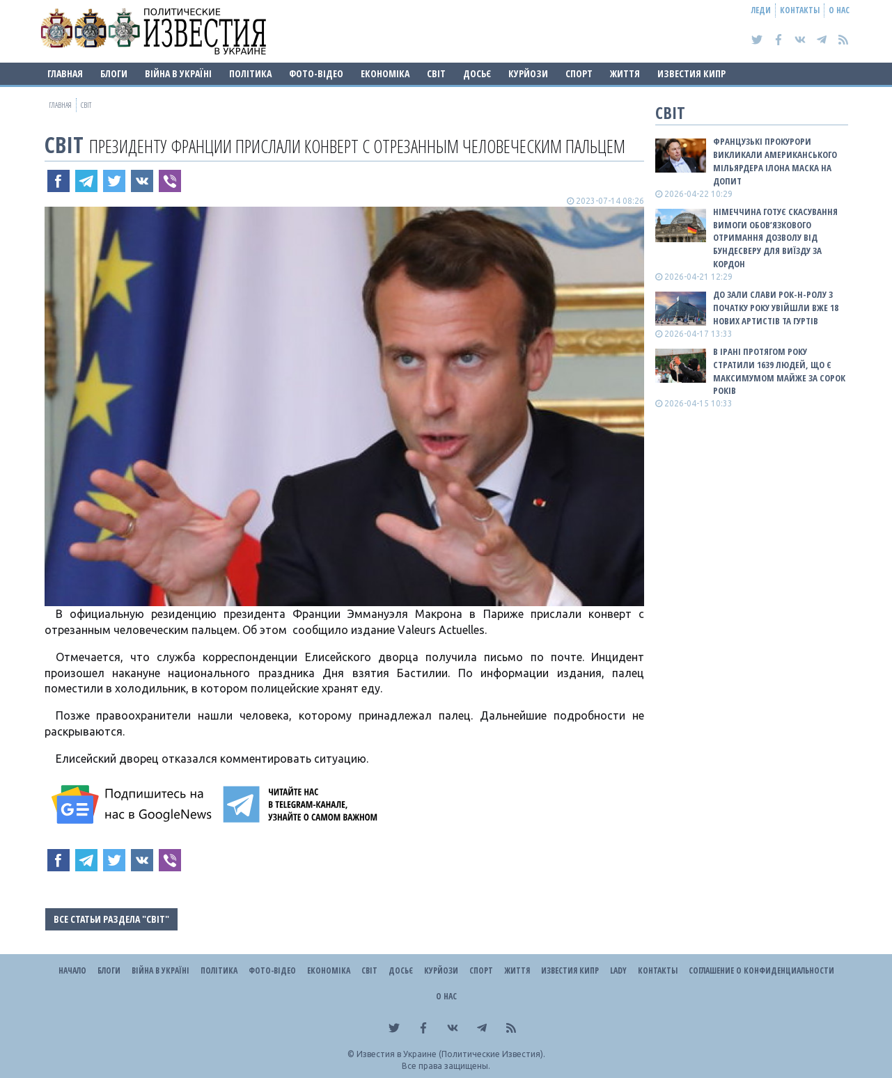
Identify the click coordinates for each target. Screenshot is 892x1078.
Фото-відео (316, 73)
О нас (839, 10)
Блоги (113, 73)
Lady (618, 970)
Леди (761, 10)
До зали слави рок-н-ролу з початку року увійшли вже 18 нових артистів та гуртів (775, 307)
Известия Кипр (691, 73)
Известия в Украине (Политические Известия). (451, 1054)
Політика (250, 73)
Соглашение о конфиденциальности (761, 970)
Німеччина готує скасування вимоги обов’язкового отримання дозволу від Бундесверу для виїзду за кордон (775, 237)
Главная (65, 73)
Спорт (579, 73)
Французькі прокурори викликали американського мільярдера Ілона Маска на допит (775, 161)
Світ (436, 73)
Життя (625, 73)
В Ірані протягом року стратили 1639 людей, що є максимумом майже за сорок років (779, 371)
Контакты (800, 10)
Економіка (385, 73)
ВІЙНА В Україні (178, 73)
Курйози (528, 73)
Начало (72, 970)
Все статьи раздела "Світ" (111, 919)
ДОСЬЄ (477, 73)
